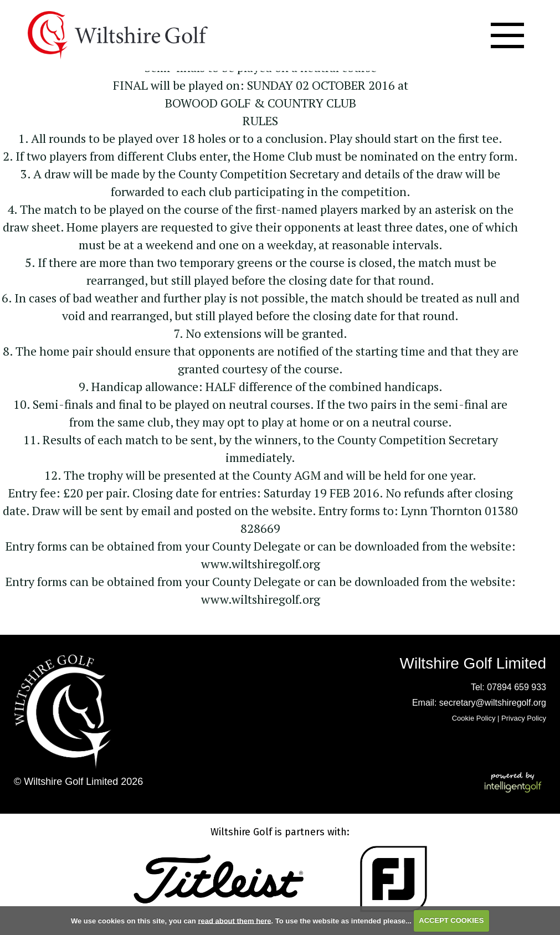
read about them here (234, 920)
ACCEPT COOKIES (451, 920)
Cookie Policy (474, 718)
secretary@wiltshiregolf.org (492, 702)
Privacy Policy (523, 718)
